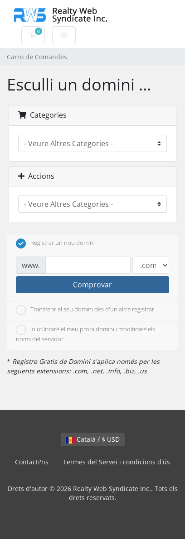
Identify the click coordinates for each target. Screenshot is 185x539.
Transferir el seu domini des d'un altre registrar (85, 310)
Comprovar (92, 285)
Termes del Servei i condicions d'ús (116, 462)
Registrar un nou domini (55, 243)
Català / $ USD (93, 439)
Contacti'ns (32, 462)
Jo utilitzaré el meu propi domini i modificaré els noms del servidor (85, 334)
